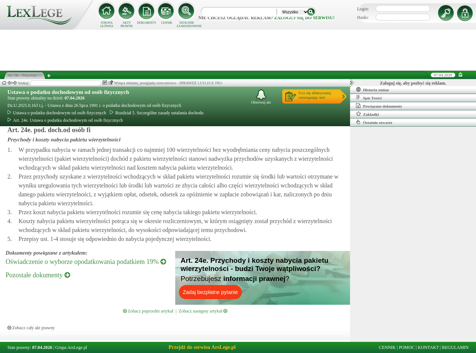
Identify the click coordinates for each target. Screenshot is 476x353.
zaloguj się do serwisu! (304, 17)
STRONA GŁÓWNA (106, 24)
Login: (363, 9)
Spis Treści (369, 97)
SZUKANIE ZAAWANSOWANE (187, 24)
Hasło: (363, 17)
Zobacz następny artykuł (203, 311)
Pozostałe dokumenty (38, 275)
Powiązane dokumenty (379, 105)
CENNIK (166, 22)
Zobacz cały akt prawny (31, 327)
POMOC (407, 347)
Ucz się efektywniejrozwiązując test (315, 95)
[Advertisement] (238, 50)
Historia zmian (372, 89)
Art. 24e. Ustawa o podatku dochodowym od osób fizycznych (65, 120)
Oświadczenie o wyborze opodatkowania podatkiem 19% (86, 261)
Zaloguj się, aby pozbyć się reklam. (413, 83)
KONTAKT (428, 347)
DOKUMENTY (146, 22)
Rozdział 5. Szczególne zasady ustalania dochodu (156, 112)
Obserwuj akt (261, 96)
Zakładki (367, 114)
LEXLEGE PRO (209, 83)
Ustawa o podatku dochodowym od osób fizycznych (68, 92)
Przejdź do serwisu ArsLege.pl (202, 347)
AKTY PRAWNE (126, 24)
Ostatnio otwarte (374, 122)
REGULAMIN (455, 347)
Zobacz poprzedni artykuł (148, 311)
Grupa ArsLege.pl (71, 347)
